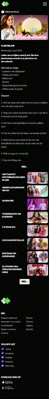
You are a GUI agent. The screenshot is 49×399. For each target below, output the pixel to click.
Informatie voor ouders (11, 321)
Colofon (4, 333)
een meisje (20, 153)
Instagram (7, 353)
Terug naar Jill (12, 12)
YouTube (6, 357)
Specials (29, 329)
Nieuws (29, 318)
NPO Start (7, 365)
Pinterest (7, 361)
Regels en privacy (8, 329)
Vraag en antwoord (9, 318)
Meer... (25, 281)
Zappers (29, 325)
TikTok (6, 348)
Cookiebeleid (7, 325)
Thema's (29, 321)
